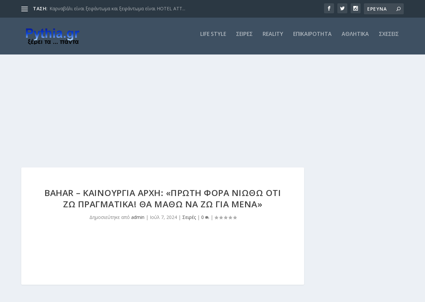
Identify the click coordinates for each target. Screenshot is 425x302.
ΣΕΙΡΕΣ (244, 39)
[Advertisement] (212, 108)
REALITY (273, 39)
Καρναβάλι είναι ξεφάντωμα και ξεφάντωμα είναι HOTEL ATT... (117, 8)
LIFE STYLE (213, 39)
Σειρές (189, 221)
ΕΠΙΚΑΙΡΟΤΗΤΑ (312, 39)
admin (137, 221)
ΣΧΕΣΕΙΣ (389, 39)
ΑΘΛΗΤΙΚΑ (355, 39)
